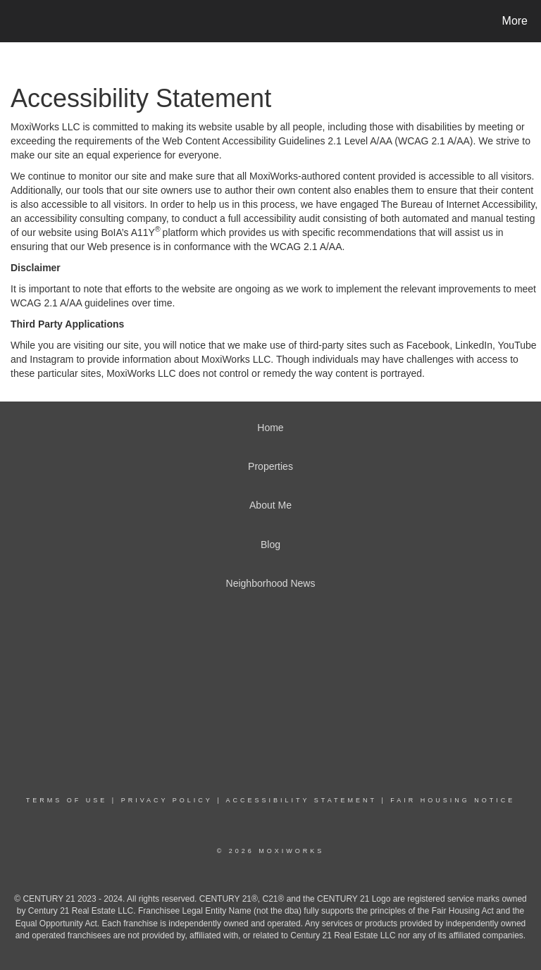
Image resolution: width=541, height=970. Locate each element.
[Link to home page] (13, 21)
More (515, 21)
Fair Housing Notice (452, 800)
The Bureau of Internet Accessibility (458, 204)
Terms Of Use (67, 800)
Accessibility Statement (301, 800)
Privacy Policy (167, 800)
